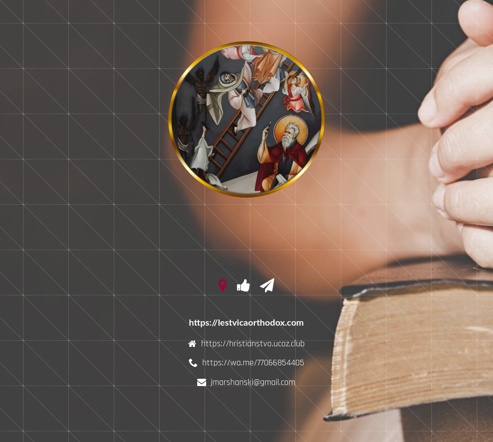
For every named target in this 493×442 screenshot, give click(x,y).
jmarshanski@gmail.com (253, 382)
